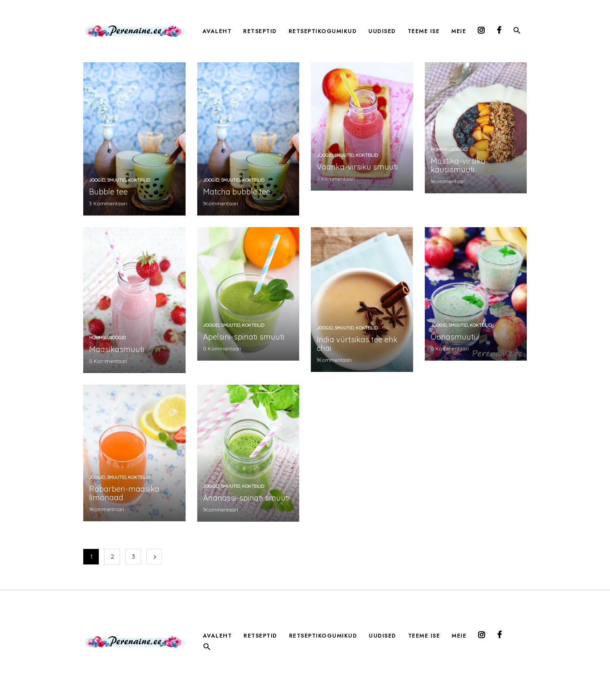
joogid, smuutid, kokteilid (119, 180)
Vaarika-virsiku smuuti (357, 167)
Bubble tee (108, 191)
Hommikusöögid (449, 149)
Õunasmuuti (453, 337)
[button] (517, 32)
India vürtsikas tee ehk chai (357, 344)
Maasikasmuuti (116, 349)
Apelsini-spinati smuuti (243, 337)
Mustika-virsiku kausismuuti (458, 165)
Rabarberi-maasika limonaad (124, 493)
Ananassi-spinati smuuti (246, 498)
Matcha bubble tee (236, 191)
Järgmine (154, 556)
